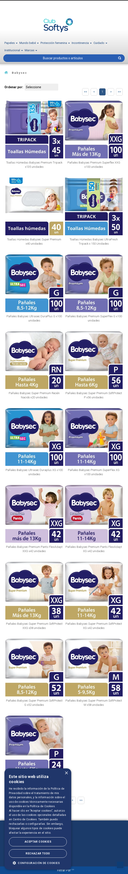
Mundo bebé (29, 43)
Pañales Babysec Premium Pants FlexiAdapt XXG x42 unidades (34, 549)
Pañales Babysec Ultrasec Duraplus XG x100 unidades (34, 472)
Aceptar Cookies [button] (37, 841)
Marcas (31, 50)
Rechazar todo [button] (38, 853)
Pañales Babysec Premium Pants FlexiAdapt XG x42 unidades (93, 549)
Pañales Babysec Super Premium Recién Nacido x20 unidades (34, 395)
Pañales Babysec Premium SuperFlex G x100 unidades (93, 318)
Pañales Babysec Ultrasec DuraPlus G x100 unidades (34, 318)
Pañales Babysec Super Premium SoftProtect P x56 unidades (93, 395)
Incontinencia (82, 43)
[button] (38, 863)
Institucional (13, 50)
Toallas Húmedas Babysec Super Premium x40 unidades (34, 241)
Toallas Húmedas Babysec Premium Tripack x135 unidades (34, 164)
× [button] (66, 773)
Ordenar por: (13, 87)
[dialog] (37, 819)
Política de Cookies (42, 806)
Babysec (19, 72)
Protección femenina (55, 43)
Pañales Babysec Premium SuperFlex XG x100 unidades (94, 472)
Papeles (11, 43)
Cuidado (100, 43)
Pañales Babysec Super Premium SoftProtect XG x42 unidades (93, 626)
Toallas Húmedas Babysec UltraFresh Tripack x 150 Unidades (94, 241)
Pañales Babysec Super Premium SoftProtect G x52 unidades (34, 702)
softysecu (6, 73)
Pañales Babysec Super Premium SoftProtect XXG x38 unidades (34, 626)
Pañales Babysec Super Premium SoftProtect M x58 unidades (93, 702)
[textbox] (64, 58)
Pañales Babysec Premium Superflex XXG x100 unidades (93, 164)
